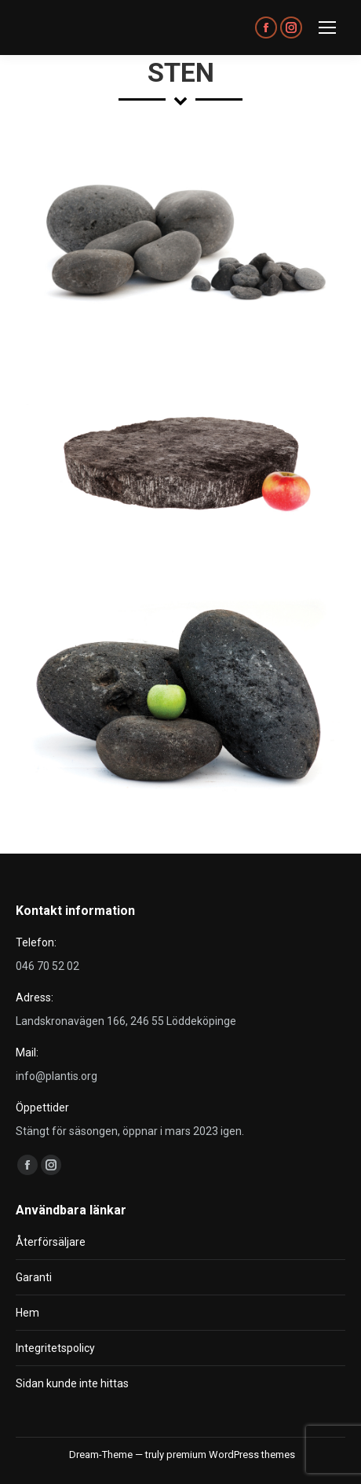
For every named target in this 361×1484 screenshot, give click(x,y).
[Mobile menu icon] (327, 27)
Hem (27, 1312)
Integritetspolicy (55, 1348)
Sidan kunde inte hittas (72, 1383)
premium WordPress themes (230, 1454)
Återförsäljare (51, 1242)
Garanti (34, 1277)
